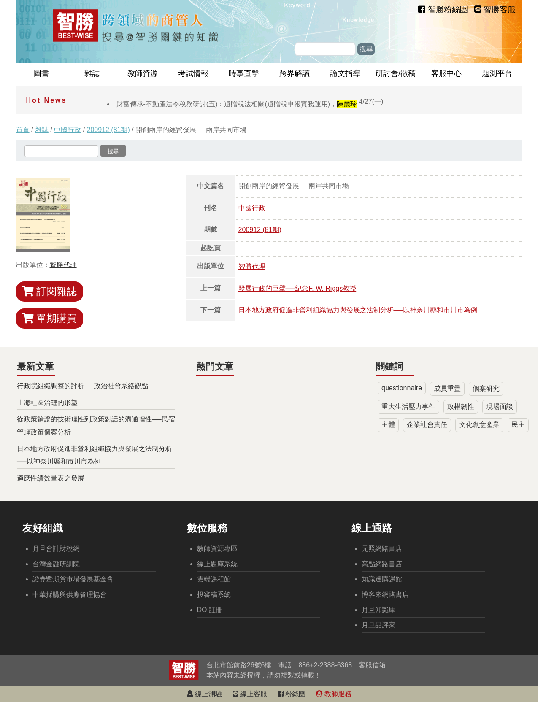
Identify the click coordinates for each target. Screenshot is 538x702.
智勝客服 (495, 9)
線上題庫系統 (217, 563)
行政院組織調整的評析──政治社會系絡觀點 (82, 385)
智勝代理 (63, 264)
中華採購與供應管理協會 (69, 594)
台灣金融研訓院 (56, 563)
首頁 (23, 129)
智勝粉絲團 (443, 9)
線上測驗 (204, 693)
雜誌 (92, 73)
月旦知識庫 (378, 609)
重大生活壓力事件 (408, 406)
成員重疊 (447, 388)
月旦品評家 (378, 625)
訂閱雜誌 (49, 291)
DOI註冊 (209, 609)
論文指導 (345, 73)
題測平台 (497, 73)
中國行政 (67, 129)
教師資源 (142, 73)
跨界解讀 (294, 73)
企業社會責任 (427, 424)
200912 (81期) (108, 129)
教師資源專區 (217, 548)
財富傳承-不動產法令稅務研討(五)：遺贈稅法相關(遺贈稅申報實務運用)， (250, 104)
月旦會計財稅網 (56, 548)
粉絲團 (291, 693)
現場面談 (499, 406)
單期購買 (49, 318)
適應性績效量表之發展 (50, 478)
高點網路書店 (382, 563)
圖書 (41, 73)
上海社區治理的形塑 (47, 402)
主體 (388, 424)
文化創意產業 (479, 424)
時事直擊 (244, 73)
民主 (518, 424)
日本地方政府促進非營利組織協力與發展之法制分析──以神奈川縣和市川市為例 (358, 309)
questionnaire (401, 388)
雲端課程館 (214, 579)
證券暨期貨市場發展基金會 (73, 579)
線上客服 (250, 693)
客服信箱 (372, 665)
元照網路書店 (382, 548)
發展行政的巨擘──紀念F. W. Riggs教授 (297, 288)
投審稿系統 (214, 594)
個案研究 (486, 388)
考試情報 (193, 73)
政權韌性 (460, 406)
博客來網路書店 (385, 594)
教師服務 (333, 693)
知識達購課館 (382, 579)
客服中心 (446, 73)
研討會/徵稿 (396, 73)
